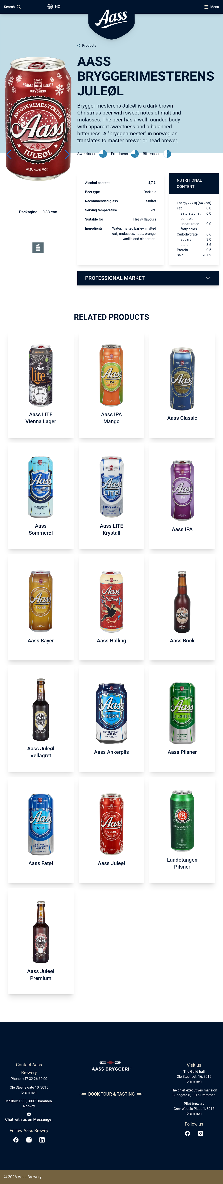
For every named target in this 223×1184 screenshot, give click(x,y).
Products (89, 45)
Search (9, 7)
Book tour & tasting (111, 1094)
